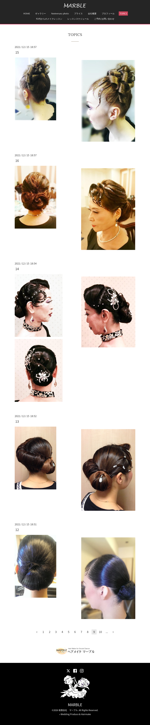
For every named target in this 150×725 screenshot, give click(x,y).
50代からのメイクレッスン (49, 18)
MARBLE (75, 704)
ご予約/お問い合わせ (104, 18)
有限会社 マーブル (68, 710)
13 (17, 421)
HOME (26, 13)
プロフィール (108, 13)
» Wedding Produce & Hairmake (75, 714)
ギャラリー (40, 13)
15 (17, 52)
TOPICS (123, 13)
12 (17, 529)
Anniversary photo (60, 13)
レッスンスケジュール (78, 18)
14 (17, 268)
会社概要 (92, 13)
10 (100, 632)
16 (17, 160)
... (107, 632)
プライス (78, 13)
